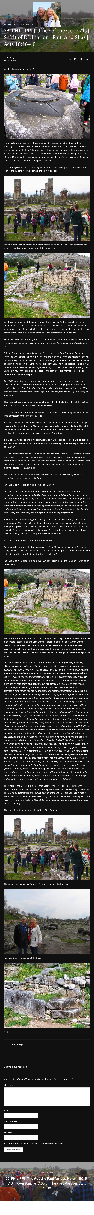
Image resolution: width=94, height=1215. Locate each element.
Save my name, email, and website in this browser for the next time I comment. (36, 1143)
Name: (7, 1111)
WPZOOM (21, 1209)
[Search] (82, 29)
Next (6, 1032)
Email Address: (11, 1121)
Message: (8, 1085)
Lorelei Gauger (9, 58)
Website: (8, 1132)
